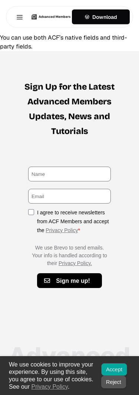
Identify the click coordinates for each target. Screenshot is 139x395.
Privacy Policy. (75, 263)
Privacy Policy (62, 230)
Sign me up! (73, 281)
